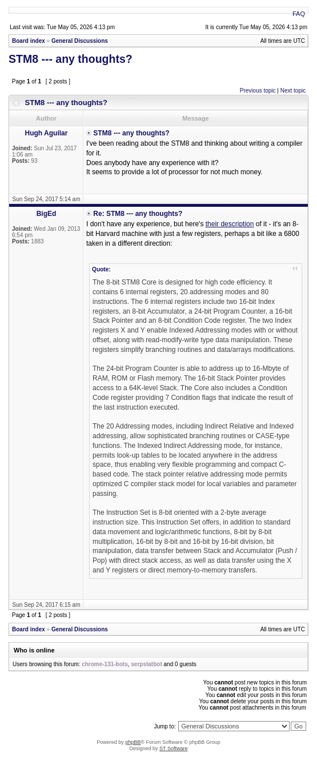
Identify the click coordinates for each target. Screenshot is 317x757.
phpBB (133, 742)
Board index (28, 41)
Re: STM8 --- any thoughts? (137, 214)
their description (230, 224)
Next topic (293, 90)
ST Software (173, 748)
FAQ (298, 13)
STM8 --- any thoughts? (71, 59)
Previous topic (258, 90)
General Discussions (79, 41)
